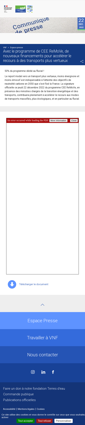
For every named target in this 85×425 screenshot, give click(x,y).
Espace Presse (42, 320)
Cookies (41, 409)
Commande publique (18, 394)
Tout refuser (44, 421)
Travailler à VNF (42, 337)
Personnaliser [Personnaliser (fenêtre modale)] (63, 421)
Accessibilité (9, 409)
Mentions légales (26, 409)
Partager (82, 61)
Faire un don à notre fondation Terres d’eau (34, 388)
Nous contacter (42, 354)
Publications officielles (19, 400)
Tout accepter (25, 421)
